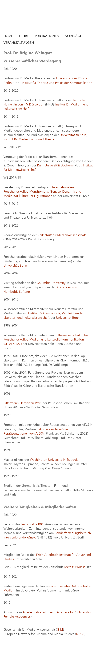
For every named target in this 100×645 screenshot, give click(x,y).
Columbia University (51, 283)
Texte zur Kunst (74, 567)
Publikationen (47, 36)
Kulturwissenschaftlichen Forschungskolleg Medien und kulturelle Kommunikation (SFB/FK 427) (46, 339)
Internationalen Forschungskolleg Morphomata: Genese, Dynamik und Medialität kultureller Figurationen (42, 191)
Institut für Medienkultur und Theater (29, 139)
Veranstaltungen (18, 43)
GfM (60, 629)
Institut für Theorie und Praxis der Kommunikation (57, 83)
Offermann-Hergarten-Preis (22, 403)
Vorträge (73, 36)
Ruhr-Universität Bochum (55, 165)
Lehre (24, 36)
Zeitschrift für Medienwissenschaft (62, 235)
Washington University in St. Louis (54, 460)
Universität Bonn (15, 265)
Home (8, 36)
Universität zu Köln (73, 135)
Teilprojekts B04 (32, 524)
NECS (80, 634)
